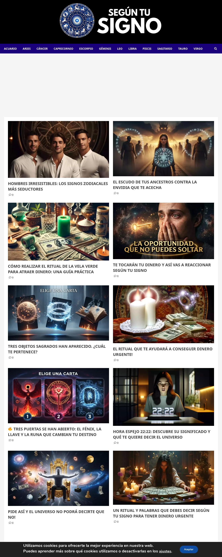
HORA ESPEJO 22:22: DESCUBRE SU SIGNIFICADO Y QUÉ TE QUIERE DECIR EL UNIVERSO (161, 434)
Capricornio (63, 48)
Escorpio (86, 48)
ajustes (163, 551)
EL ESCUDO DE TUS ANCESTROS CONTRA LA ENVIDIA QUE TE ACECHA (155, 184)
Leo (120, 48)
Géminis (105, 48)
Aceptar (189, 549)
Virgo (198, 48)
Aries (27, 48)
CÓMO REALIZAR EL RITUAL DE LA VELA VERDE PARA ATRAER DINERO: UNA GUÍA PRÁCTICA (53, 268)
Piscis (147, 48)
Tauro (183, 48)
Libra (132, 48)
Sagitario (164, 48)
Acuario (10, 48)
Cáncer (42, 48)
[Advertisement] (111, 83)
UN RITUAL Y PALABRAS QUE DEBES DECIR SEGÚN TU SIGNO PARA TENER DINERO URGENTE (161, 513)
